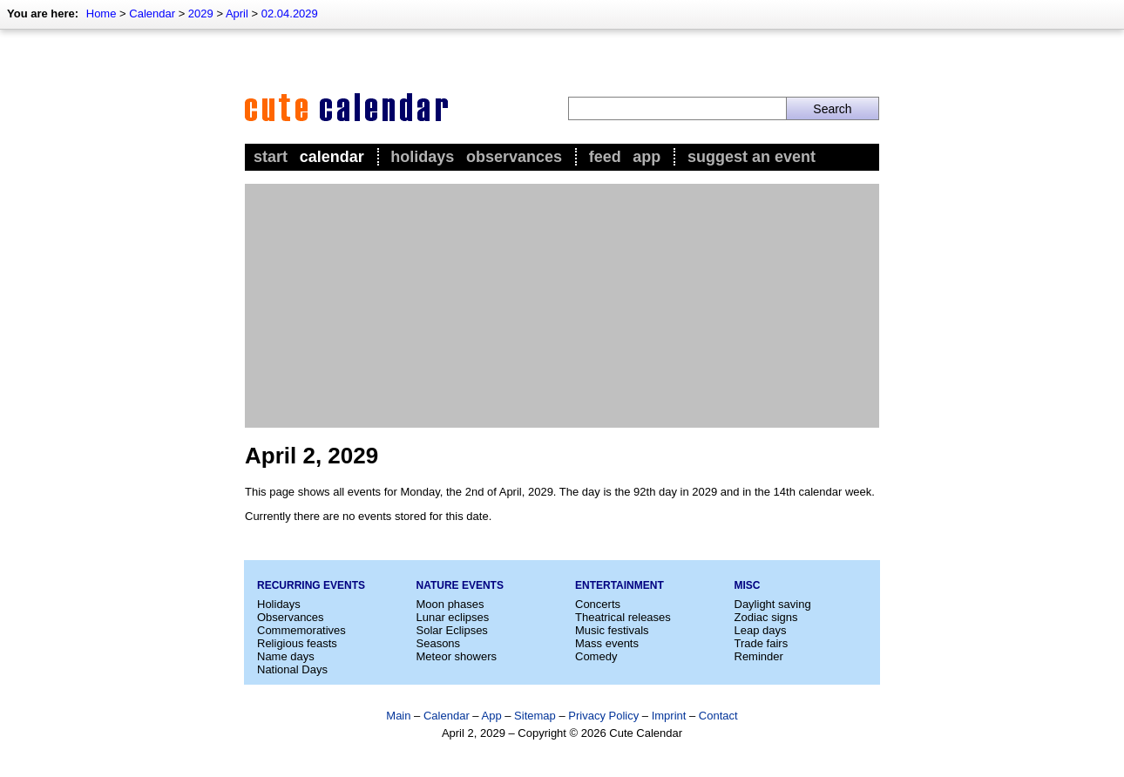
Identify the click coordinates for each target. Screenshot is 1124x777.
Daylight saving (773, 604)
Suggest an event (751, 157)
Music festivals (612, 630)
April (237, 13)
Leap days (761, 630)
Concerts (597, 604)
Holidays (422, 157)
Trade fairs (762, 643)
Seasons (438, 643)
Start (271, 157)
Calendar (152, 13)
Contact (718, 715)
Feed (605, 157)
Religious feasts (297, 643)
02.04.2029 (289, 13)
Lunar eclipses (453, 617)
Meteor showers (456, 656)
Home (101, 13)
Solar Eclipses (452, 630)
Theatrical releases (623, 617)
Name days (286, 656)
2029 (200, 13)
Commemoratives (301, 630)
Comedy (596, 656)
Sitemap (535, 715)
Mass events (607, 643)
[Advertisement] (562, 306)
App (646, 157)
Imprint (669, 715)
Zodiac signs (766, 617)
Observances (514, 157)
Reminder (759, 656)
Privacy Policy (603, 715)
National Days (292, 669)
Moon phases (450, 604)
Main (398, 715)
